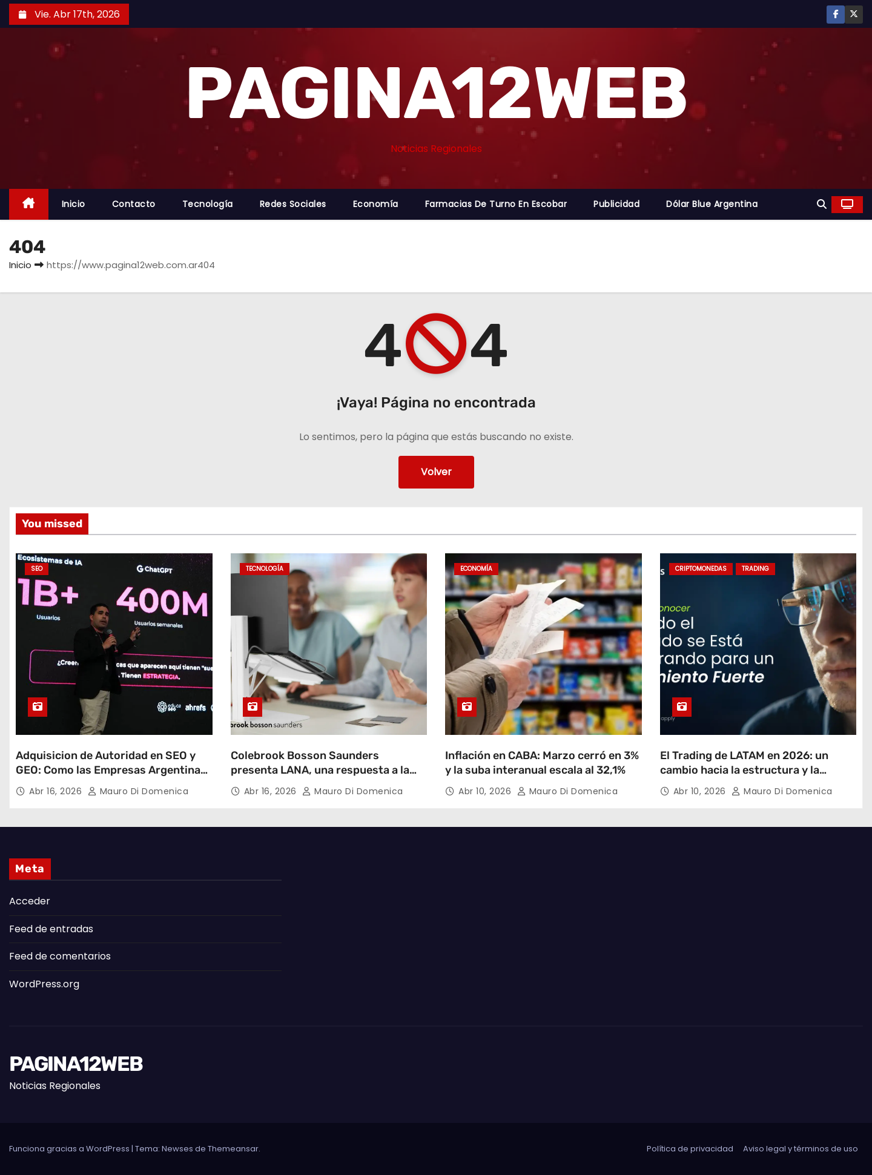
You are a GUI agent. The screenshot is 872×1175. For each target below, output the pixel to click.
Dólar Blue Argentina (712, 204)
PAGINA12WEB (435, 93)
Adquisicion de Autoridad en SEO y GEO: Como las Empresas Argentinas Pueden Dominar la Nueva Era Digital (111, 770)
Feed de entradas (51, 929)
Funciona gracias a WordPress (70, 1148)
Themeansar (233, 1148)
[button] (822, 204)
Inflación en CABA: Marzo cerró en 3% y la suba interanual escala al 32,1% (542, 763)
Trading (755, 568)
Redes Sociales (293, 204)
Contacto (134, 204)
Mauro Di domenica (138, 791)
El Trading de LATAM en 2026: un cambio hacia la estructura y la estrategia (744, 770)
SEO (36, 568)
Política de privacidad (690, 1148)
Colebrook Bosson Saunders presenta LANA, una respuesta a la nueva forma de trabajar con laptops (325, 770)
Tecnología (207, 204)
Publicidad (616, 204)
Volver (436, 472)
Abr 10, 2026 (486, 791)
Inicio (73, 204)
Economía (375, 204)
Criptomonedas (701, 568)
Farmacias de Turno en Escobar (496, 204)
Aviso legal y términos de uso (800, 1148)
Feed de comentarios (60, 956)
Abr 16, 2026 (57, 791)
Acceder (29, 901)
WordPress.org (44, 984)
